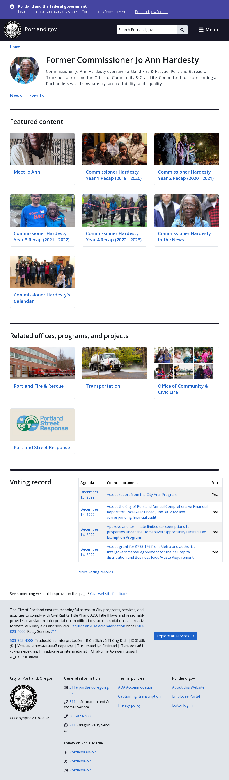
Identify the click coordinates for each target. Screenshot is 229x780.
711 (54, 631)
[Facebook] (80, 752)
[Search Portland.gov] (147, 29)
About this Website (188, 687)
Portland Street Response (42, 447)
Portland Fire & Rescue (39, 386)
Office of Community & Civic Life (183, 389)
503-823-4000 (21, 640)
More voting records (95, 572)
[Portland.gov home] (30, 30)
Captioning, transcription (139, 696)
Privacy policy (129, 705)
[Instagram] (77, 770)
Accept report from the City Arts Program (142, 494)
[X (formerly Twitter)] (77, 761)
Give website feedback (109, 593)
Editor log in (182, 705)
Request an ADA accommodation (97, 626)
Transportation (103, 386)
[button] (208, 29)
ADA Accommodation (135, 687)
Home (15, 46)
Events (36, 95)
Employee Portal (186, 696)
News (16, 95)
